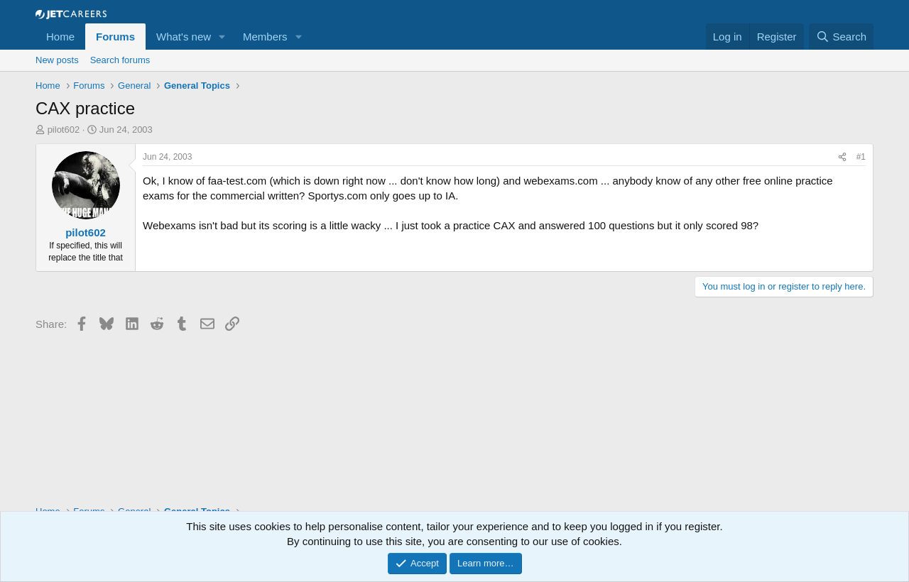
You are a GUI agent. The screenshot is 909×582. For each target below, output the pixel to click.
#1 (861, 157)
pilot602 (64, 129)
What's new (183, 37)
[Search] (841, 36)
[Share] (842, 157)
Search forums (120, 60)
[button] (222, 36)
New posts (57, 60)
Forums (115, 37)
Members (265, 37)
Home (60, 37)
